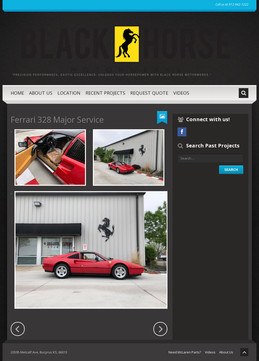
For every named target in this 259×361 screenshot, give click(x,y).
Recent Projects (105, 93)
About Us (40, 93)
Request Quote (149, 93)
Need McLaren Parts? (184, 352)
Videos (181, 93)
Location (68, 93)
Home (17, 93)
